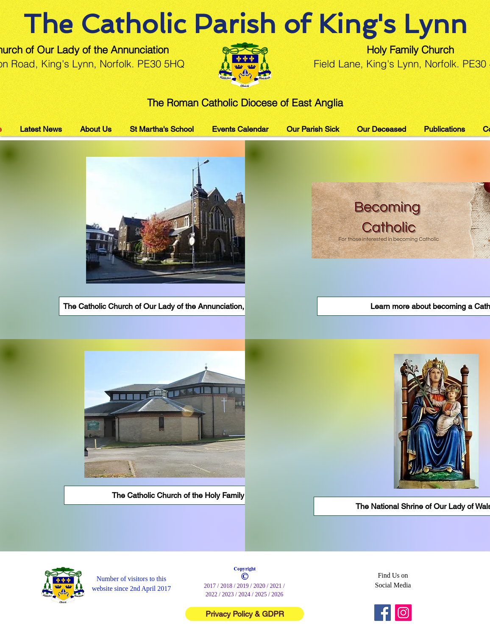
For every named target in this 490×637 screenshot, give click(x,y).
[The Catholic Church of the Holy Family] (178, 495)
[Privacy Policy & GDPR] (244, 614)
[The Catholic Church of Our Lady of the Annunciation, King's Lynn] (174, 306)
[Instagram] (403, 612)
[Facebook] (382, 612)
